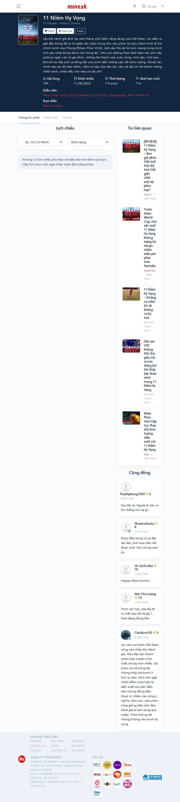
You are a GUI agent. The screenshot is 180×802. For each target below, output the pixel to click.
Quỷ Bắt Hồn (59, 750)
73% (46, 83)
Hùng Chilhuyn (78, 95)
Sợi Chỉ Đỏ (78, 750)
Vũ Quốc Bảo (144, 566)
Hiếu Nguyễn (117, 95)
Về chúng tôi (37, 781)
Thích (49, 31)
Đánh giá (65, 31)
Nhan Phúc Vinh (54, 95)
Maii (147, 454)
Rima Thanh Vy (138, 95)
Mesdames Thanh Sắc (79, 745)
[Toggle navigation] (18, 6)
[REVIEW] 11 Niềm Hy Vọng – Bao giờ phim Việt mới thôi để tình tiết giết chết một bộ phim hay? (150, 165)
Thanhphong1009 (132, 494)
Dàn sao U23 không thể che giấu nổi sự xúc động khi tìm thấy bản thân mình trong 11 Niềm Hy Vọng (150, 365)
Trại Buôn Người (38, 750)
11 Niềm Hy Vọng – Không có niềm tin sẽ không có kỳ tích (150, 303)
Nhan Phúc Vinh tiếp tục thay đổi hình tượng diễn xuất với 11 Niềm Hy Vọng (150, 431)
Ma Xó (55, 745)
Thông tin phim (29, 117)
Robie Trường (52, 106)
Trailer (80, 31)
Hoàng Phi (98, 95)
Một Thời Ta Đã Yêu (59, 741)
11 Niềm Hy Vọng (64, 17)
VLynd (148, 194)
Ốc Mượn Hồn (79, 741)
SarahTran (150, 270)
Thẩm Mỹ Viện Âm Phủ (38, 741)
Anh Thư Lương (145, 594)
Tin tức (67, 117)
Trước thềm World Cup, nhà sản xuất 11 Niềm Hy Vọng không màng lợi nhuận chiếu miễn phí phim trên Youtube (150, 237)
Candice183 (143, 633)
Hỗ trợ (77, 781)
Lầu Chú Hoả (38, 745)
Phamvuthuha (144, 524)
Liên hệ (34, 786)
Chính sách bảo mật (59, 781)
